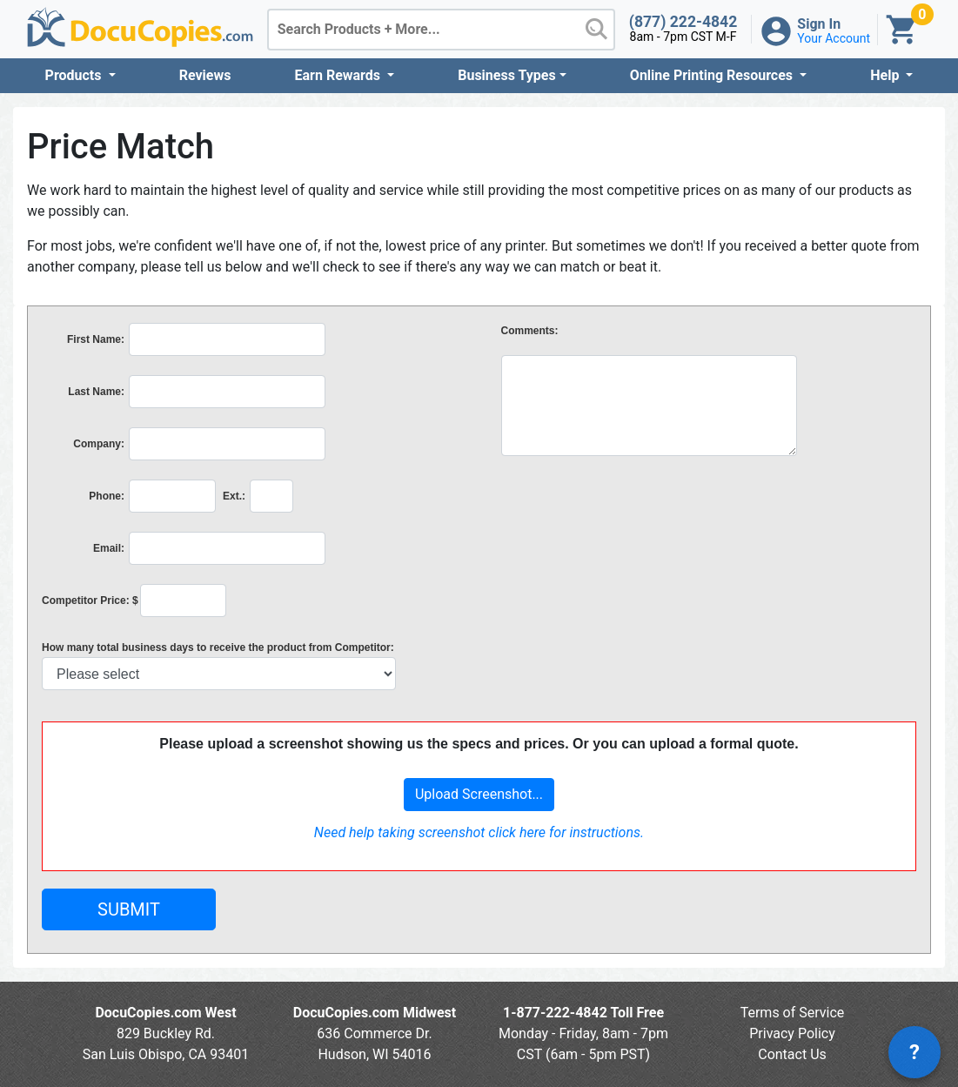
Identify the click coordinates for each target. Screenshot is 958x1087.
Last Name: (96, 392)
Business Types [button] (506, 75)
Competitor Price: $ (90, 600)
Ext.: (234, 496)
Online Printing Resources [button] (713, 75)
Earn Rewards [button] (339, 75)
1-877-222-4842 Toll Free (583, 1012)
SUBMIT (128, 909)
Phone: (106, 496)
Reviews (205, 75)
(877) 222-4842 (683, 21)
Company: (98, 444)
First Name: (95, 339)
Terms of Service (792, 1012)
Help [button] (886, 75)
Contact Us (792, 1054)
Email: (108, 548)
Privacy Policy (792, 1033)
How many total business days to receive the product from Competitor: (218, 647)
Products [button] (75, 75)
